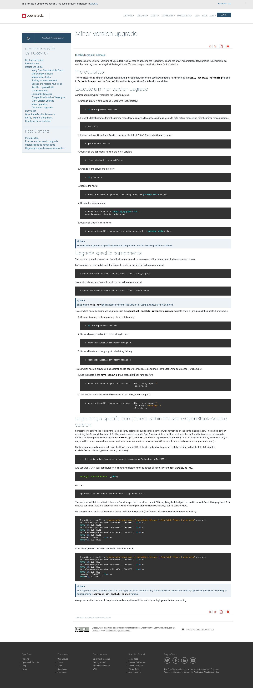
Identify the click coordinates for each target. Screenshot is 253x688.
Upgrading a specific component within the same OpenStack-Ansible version (63, 148)
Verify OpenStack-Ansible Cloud (47, 70)
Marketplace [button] (184, 16)
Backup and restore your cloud (47, 84)
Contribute (61, 672)
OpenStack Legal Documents (118, 631)
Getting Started (99, 662)
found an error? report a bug (198, 629)
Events (60, 662)
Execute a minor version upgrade (41, 141)
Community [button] (167, 16)
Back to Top (224, 3)
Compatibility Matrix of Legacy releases (51, 97)
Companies (62, 669)
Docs (204, 16)
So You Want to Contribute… (39, 117)
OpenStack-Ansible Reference (40, 114)
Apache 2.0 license (210, 669)
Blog (197, 16)
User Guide (30, 111)
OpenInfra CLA (134, 672)
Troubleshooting (40, 90)
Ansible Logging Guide (43, 87)
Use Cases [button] (142, 16)
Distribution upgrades (42, 107)
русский (89, 55)
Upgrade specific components (40, 145)
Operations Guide (33, 67)
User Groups (62, 659)
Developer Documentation (38, 121)
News (24, 669)
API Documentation (101, 666)
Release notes (32, 63)
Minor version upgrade (43, 100)
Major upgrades (39, 104)
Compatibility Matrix (42, 94)
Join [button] (212, 16)
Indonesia (100, 55)
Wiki (95, 669)
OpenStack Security (30, 662)
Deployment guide (34, 60)
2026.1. (94, 3)
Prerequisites (31, 138)
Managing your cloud (42, 73)
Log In (224, 15)
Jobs (59, 666)
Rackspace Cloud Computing (206, 672)
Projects (25, 659)
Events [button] (154, 16)
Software (128, 16)
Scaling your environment (44, 80)
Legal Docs (133, 659)
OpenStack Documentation (52, 38)
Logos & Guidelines (136, 662)
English (80, 55)
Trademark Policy (135, 666)
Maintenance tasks (41, 77)
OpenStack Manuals (101, 659)
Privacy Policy (134, 669)
